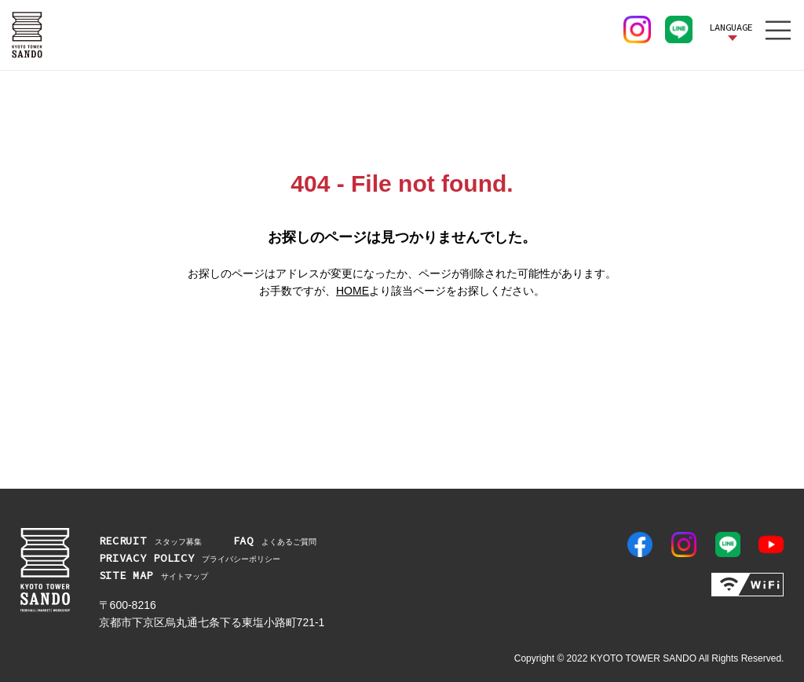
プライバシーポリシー (190, 557)
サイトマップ (154, 575)
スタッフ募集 (150, 540)
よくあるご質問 (274, 540)
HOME (352, 290)
